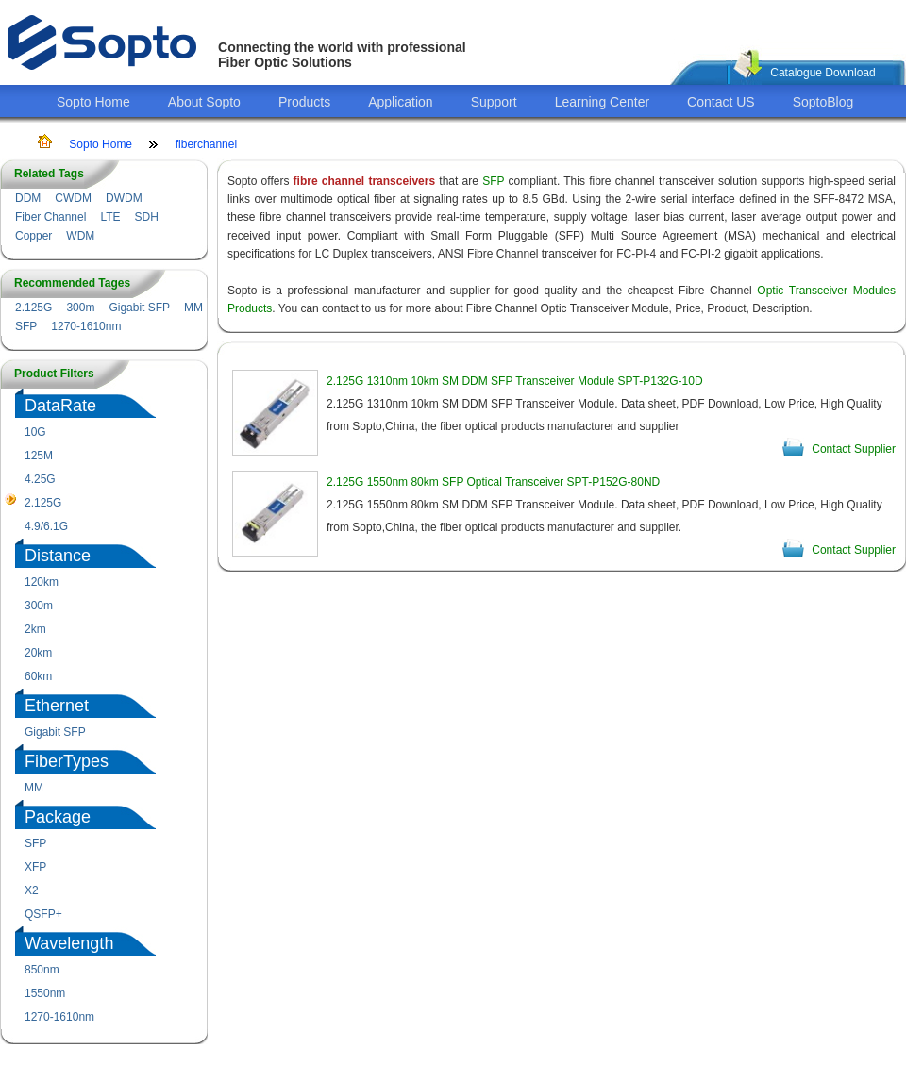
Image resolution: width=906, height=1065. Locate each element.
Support (494, 101)
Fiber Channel (50, 217)
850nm (42, 969)
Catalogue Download (822, 72)
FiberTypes (67, 761)
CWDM (73, 198)
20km (38, 652)
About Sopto (204, 101)
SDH (147, 217)
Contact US (721, 101)
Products (304, 101)
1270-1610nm (86, 326)
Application (400, 101)
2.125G (33, 307)
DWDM (124, 198)
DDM (28, 198)
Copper (33, 235)
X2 (32, 890)
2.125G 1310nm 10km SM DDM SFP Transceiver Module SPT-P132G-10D (515, 381)
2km (35, 629)
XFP (35, 867)
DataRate (60, 405)
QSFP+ (43, 914)
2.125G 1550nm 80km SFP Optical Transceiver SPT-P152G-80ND (493, 482)
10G (35, 432)
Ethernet (57, 705)
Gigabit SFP (139, 307)
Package (58, 816)
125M (39, 455)
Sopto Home (93, 101)
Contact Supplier (854, 449)
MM (193, 307)
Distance (58, 555)
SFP (26, 326)
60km (38, 676)
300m (80, 307)
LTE (110, 217)
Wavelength (69, 943)
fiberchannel (206, 144)
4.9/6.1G (46, 526)
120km (42, 582)
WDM (80, 235)
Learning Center (602, 101)
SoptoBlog (823, 101)
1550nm (45, 993)
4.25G (40, 479)
